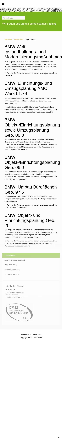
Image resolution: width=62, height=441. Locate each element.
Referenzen (18, 39)
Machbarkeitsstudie (12, 274)
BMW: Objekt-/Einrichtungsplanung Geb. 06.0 (32, 162)
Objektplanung (10, 255)
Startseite (8, 39)
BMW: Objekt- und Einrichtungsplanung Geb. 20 (30, 220)
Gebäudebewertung (12, 269)
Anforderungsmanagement (15, 260)
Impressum (25, 334)
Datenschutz (36, 334)
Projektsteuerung (11, 265)
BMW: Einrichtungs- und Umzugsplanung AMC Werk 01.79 (28, 88)
